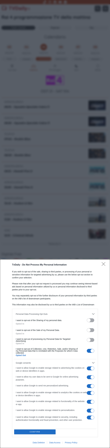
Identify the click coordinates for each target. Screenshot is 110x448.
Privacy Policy (71, 442)
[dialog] (55, 353)
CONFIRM (35, 431)
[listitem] (55, 313)
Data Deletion (39, 442)
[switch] (90, 319)
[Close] (104, 264)
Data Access (54, 442)
